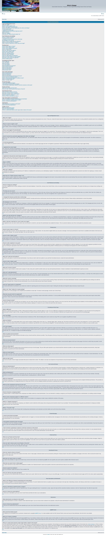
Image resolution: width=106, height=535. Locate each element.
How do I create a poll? (6, 49)
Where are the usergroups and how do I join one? (12, 75)
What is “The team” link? (7, 80)
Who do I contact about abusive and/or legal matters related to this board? (17, 109)
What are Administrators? (7, 72)
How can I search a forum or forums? (9, 91)
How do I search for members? (8, 94)
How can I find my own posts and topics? (10, 96)
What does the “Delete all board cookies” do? (11, 34)
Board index (4, 19)
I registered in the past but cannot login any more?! (12, 31)
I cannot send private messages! (8, 82)
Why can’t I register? (6, 33)
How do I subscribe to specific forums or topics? (11, 99)
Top (2, 121)
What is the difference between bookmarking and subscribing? (14, 98)
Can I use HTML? (5, 62)
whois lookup (91, 524)
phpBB (48, 534)
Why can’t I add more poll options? (9, 50)
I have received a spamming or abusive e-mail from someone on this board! (17, 85)
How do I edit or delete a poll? (8, 51)
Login (3, 13)
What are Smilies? (6, 63)
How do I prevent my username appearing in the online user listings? (15, 27)
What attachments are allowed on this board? (11, 103)
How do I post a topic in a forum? (8, 46)
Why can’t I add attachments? (8, 53)
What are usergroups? (6, 74)
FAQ (102, 13)
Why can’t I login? (5, 24)
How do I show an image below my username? (11, 41)
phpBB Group (38, 513)
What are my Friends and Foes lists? (9, 87)
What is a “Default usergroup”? (8, 79)
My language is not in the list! (8, 40)
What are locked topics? (7, 68)
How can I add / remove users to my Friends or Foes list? (13, 88)
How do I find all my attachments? (9, 104)
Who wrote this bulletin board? (8, 107)
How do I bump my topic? (7, 58)
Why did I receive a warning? (8, 54)
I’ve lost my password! (6, 29)
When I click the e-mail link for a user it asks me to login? (13, 43)
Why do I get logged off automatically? (9, 26)
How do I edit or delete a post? (8, 47)
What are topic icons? (6, 69)
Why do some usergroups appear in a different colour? (13, 78)
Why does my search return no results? (10, 92)
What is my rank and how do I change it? (10, 42)
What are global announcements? (9, 65)
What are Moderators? (6, 73)
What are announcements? (7, 66)
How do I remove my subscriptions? (9, 101)
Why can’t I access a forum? (8, 52)
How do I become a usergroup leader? (9, 76)
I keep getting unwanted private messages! (10, 84)
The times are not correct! (7, 38)
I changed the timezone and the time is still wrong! (12, 39)
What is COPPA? (5, 32)
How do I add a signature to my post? (9, 48)
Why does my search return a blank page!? (10, 93)
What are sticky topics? (6, 67)
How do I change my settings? (8, 37)
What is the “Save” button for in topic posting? (11, 56)
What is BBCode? (5, 61)
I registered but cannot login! (8, 30)
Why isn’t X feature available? (8, 108)
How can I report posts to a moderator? (10, 55)
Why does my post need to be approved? (10, 57)
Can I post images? (6, 64)
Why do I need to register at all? (8, 25)
